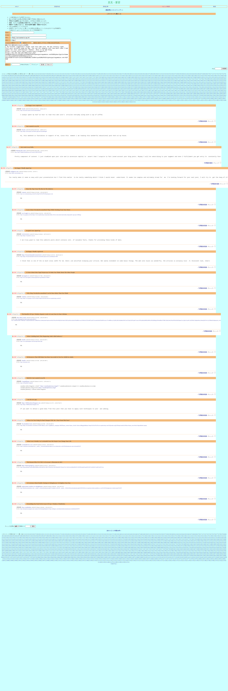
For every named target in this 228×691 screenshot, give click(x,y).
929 (106, 99)
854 (83, 97)
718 (83, 94)
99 (60, 79)
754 (202, 94)
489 (225, 87)
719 (86, 94)
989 (80, 100)
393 (132, 86)
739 (152, 94)
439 (59, 87)
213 (211, 81)
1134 (200, 104)
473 (172, 87)
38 (125, 77)
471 (165, 87)
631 (20, 92)
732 (129, 94)
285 (225, 82)
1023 (208, 100)
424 (10, 87)
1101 (71, 104)
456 (116, 87)
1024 (212, 100)
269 (172, 82)
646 (69, 92)
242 (83, 82)
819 (192, 95)
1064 (148, 102)
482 (202, 87)
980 (50, 100)
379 (86, 86)
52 (162, 77)
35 (117, 77)
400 (155, 86)
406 (175, 86)
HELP (16, 6)
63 (190, 77)
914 (56, 99)
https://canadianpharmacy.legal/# (49, 393)
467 (152, 87)
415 (205, 86)
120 (129, 79)
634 (30, 92)
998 (109, 100)
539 (165, 89)
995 (99, 100)
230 (43, 82)
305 (66, 84)
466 (149, 87)
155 (20, 81)
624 (221, 91)
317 (106, 84)
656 (102, 92)
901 (13, 99)
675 (165, 92)
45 (143, 77)
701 (26, 94)
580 (76, 91)
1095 (47, 104)
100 (63, 79)
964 (221, 99)
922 (83, 99)
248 (102, 82)
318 (109, 84)
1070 (171, 102)
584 (89, 91)
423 (7, 87)
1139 (220, 104)
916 (63, 99)
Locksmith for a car (27, 453)
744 (168, 94)
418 (215, 86)
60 (183, 77)
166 (56, 81)
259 (139, 82)
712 (63, 94)
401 (159, 86)
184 (116, 81)
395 (139, 86)
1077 (199, 102)
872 (142, 97)
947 (165, 99)
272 (182, 82)
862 (109, 97)
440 (63, 87)
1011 (160, 100)
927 (99, 99)
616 (195, 91)
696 (10, 94)
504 (50, 89)
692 (221, 92)
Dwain (23, 133)
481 (198, 87)
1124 (161, 104)
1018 (188, 100)
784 (76, 95)
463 (139, 87)
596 (129, 91)
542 (175, 89)
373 (66, 86)
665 (132, 92)
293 (26, 84)
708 (50, 94)
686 (202, 92)
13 (59, 77)
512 (76, 89)
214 (215, 81)
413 (198, 86)
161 (40, 81)
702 (30, 94)
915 (59, 99)
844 (50, 97)
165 (53, 81)
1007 (144, 100)
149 (225, 79)
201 (172, 81)
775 (46, 95)
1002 (124, 100)
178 (96, 81)
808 (155, 95)
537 (159, 89)
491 (7, 89)
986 (70, 100)
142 (202, 79)
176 (89, 81)
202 (175, 81)
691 (218, 92)
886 (188, 97)
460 (129, 87)
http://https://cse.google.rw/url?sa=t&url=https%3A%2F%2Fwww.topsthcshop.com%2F (40, 304)
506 (56, 89)
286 (3, 84)
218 (3, 82)
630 (16, 92)
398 (149, 86)
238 (69, 82)
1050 (92, 102)
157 (26, 81)
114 (109, 79)
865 (119, 97)
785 (79, 95)
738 (149, 94)
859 (99, 97)
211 (205, 81)
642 (56, 92)
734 (135, 94)
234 (56, 82)
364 (36, 86)
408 (182, 86)
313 (92, 84)
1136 (208, 104)
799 (126, 95)
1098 (59, 104)
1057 (120, 102)
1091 (31, 104)
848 (63, 97)
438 (56, 87)
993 (93, 100)
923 (86, 99)
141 (198, 79)
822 (202, 95)
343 (192, 84)
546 (188, 89)
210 (202, 81)
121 (132, 79)
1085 (7, 104)
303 (59, 84)
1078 (203, 102)
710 (56, 94)
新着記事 (105, 6)
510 (69, 89)
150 (3, 81)
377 (79, 86)
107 (87, 79)
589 (106, 91)
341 (185, 84)
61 (185, 77)
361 (26, 86)
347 (205, 84)
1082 (219, 102)
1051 (96, 102)
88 (31, 79)
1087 (15, 104)
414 (202, 86)
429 (26, 87)
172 (76, 81)
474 (175, 87)
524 (116, 89)
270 (175, 82)
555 (218, 89)
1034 (28, 102)
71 (211, 77)
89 (34, 79)
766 (16, 95)
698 (16, 94)
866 (122, 97)
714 (69, 94)
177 (92, 81)
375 (73, 86)
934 (122, 99)
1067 (159, 102)
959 (205, 99)
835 (20, 97)
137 (185, 79)
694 (3, 94)
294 (30, 84)
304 (63, 84)
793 (106, 95)
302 (56, 84)
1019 (192, 100)
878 (162, 97)
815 (178, 95)
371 (59, 86)
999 (113, 100)
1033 (24, 102)
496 (23, 89)
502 (43, 89)
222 (16, 82)
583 (86, 91)
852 (76, 97)
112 (103, 79)
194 (149, 81)
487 (218, 87)
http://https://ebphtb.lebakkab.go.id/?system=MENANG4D (28, 156)
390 (122, 86)
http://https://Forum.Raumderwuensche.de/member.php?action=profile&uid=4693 (39, 262)
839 (33, 97)
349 (211, 84)
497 (26, 89)
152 (10, 81)
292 (23, 84)
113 (106, 79)
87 (29, 79)
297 (40, 84)
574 (56, 91)
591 (112, 91)
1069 (167, 102)
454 (109, 87)
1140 (224, 104)
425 (13, 87)
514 (83, 89)
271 (178, 82)
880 (168, 97)
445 (79, 87)
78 (5, 79)
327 (139, 84)
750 (188, 94)
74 (219, 77)
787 (86, 95)
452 (102, 87)
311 (86, 84)
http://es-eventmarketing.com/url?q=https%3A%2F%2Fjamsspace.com (36, 198)
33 (112, 77)
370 (56, 86)
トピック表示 (166, 6)
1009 (152, 100)
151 (7, 81)
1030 (12, 102)
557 (225, 89)
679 (178, 92)
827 (218, 95)
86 (26, 79)
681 (185, 92)
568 (36, 91)
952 (182, 99)
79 (8, 79)
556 (221, 89)
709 (53, 94)
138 (188, 79)
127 (152, 79)
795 (112, 95)
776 (50, 95)
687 (205, 92)
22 (83, 77)
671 (152, 92)
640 (50, 92)
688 (208, 92)
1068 (163, 102)
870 (135, 97)
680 (182, 92)
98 (58, 79)
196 (155, 81)
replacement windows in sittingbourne (32, 495)
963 (218, 99)
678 (175, 92)
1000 (116, 100)
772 (36, 95)
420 (221, 86)
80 (10, 79)
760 (221, 94)
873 (145, 97)
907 (33, 99)
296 (36, 84)
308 (76, 84)
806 (149, 95)
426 (16, 87)
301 (53, 84)
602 (149, 91)
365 (40, 86)
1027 (224, 100)
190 (135, 81)
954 (188, 99)
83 (18, 79)
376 (76, 86)
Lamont (24, 197)
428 (23, 87)
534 (149, 89)
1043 (64, 102)
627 (7, 92)
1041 (56, 102)
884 (182, 97)
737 (145, 94)
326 (135, 84)
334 (162, 84)
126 (149, 79)
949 (172, 99)
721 (92, 94)
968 (10, 100)
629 (13, 92)
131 (165, 79)
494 (16, 89)
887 (192, 97)
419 (218, 86)
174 (83, 81)
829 (225, 95)
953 (185, 99)
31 (107, 77)
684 (195, 92)
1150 (129, 105)
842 (43, 97)
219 (7, 82)
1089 (23, 104)
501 (40, 89)
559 (7, 91)
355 (7, 86)
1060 (132, 102)
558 (3, 91)
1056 (116, 102)
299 (46, 84)
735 (139, 94)
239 (73, 82)
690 (215, 92)
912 (50, 99)
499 (33, 89)
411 (192, 86)
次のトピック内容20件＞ (114, 540)
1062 (140, 102)
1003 (128, 100)
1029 (8, 102)
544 (182, 89)
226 (30, 82)
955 (192, 99)
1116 (130, 104)
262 (149, 82)
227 (33, 82)
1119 (141, 104)
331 (152, 84)
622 (215, 91)
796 (116, 95)
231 (46, 82)
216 (221, 81)
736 (142, 94)
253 (119, 82)
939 (139, 99)
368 (50, 86)
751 (192, 94)
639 (46, 92)
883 (178, 97)
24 (88, 77)
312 (89, 84)
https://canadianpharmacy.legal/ (47, 395)
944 (155, 99)
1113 (118, 104)
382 (96, 86)
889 (198, 97)
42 (135, 77)
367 (46, 86)
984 (63, 100)
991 (86, 100)
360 (23, 86)
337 (172, 84)
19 (75, 77)
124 (142, 79)
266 (162, 82)
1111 (110, 104)
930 (109, 99)
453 (106, 87)
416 (208, 86)
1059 (128, 102)
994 (96, 100)
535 (152, 89)
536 (155, 89)
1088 (19, 104)
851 (73, 97)
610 (175, 91)
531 (139, 89)
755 (205, 94)
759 (218, 94)
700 (23, 94)
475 (178, 87)
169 (66, 81)
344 (195, 84)
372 (63, 86)
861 (106, 97)
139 (192, 79)
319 (112, 84)
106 (83, 79)
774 (43, 95)
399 (152, 86)
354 (3, 86)
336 (168, 84)
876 (155, 97)
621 (211, 91)
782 (69, 95)
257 (132, 82)
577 (66, 91)
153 (13, 81)
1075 (191, 102)
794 (109, 95)
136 (182, 79)
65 (196, 77)
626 (3, 92)
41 (133, 77)
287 (7, 84)
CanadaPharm (25, 389)
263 (152, 82)
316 (102, 84)
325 (132, 84)
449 (92, 87)
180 (102, 81)
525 (119, 89)
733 (132, 94)
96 (52, 79)
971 (20, 100)
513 (79, 89)
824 (208, 95)
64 (193, 77)
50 (156, 77)
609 (172, 91)
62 (188, 77)
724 (102, 94)
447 (86, 87)
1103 (79, 104)
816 (182, 95)
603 (152, 91)
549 (198, 89)
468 (155, 87)
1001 (120, 100)
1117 (134, 104)
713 (66, 94)
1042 (60, 102)
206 (188, 81)
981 (53, 100)
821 (198, 95)
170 (69, 81)
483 (205, 87)
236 (63, 82)
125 (146, 79)
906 (30, 99)
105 (80, 79)
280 (208, 82)
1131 (189, 104)
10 (52, 77)
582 (83, 91)
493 (13, 89)
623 (218, 91)
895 (218, 97)
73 (217, 77)
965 (225, 99)
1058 (124, 102)
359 (20, 86)
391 (126, 86)
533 (145, 89)
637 (40, 92)
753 (198, 94)
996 (103, 100)
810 (162, 95)
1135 (204, 104)
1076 (195, 102)
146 (215, 79)
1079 (207, 102)
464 (142, 87)
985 (66, 100)
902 (16, 99)
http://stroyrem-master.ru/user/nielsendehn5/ (30, 114)
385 (106, 86)
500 (36, 89)
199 (165, 81)
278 (202, 82)
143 (205, 79)
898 (3, 99)
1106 (91, 104)
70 (209, 77)
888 (195, 97)
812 (168, 95)
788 (89, 95)
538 (162, 89)
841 (40, 97)
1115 (126, 104)
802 (135, 95)
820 (195, 95)
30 (104, 77)
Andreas (24, 303)
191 (139, 81)
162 (43, 81)
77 (2, 79)
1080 (211, 102)
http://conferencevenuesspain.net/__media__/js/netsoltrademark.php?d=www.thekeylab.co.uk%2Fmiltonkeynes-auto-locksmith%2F (50, 454)
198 (162, 81)
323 (126, 84)
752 (195, 94)
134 (175, 79)
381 (92, 86)
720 (89, 94)
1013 (168, 100)
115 (113, 79)
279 (205, 82)
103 (73, 79)
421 (225, 86)
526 (122, 89)
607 (165, 91)
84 (21, 79)
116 (116, 79)
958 (202, 99)
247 (99, 82)
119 (126, 79)
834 (16, 97)
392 (129, 86)
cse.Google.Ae (26, 218)
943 (152, 99)
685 (198, 92)
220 (10, 82)
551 (205, 89)
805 (145, 95)
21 (80, 77)
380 (89, 86)
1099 (63, 104)
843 (46, 97)
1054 (108, 102)
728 (116, 94)
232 (50, 82)
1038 (44, 102)
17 (70, 77)
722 (96, 94)
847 (59, 97)
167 (59, 81)
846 (56, 97)
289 (13, 84)
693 (225, 92)
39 (128, 77)
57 (175, 77)
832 (10, 97)
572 (50, 91)
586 (96, 91)
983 (60, 100)
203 (178, 81)
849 (66, 97)
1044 (68, 102)
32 (109, 77)
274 (188, 82)
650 (83, 92)
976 (37, 100)
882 (175, 97)
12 (57, 77)
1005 (136, 100)
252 (116, 82)
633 (26, 92)
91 (39, 79)
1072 (179, 102)
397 (145, 86)
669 (145, 92)
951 (178, 99)
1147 (118, 105)
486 (215, 87)
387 (112, 86)
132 (169, 79)
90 (37, 79)
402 (162, 86)
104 (77, 79)
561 (13, 91)
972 (23, 100)
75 (222, 77)
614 (188, 91)
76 (225, 77)
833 (13, 97)
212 (208, 81)
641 (53, 92)
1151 (133, 105)
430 (30, 87)
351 (218, 84)
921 (79, 99)
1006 (140, 100)
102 (70, 79)
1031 (16, 102)
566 (30, 91)
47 (149, 77)
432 (36, 87)
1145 (110, 105)
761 (225, 94)
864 (116, 97)
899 (7, 99)
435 (46, 87)
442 (69, 87)
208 (195, 81)
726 (109, 94)
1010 (156, 100)
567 (33, 91)
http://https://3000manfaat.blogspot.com (29, 412)
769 (26, 95)
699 (20, 94)
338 (175, 84)
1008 (148, 100)
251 (112, 82)
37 (122, 77)
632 (23, 92)
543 (178, 89)
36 (120, 77)
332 (155, 84)
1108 (99, 104)
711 (59, 94)
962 (215, 99)
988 (76, 100)
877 (159, 97)
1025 (216, 100)
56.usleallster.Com (27, 432)
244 (89, 82)
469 (159, 87)
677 (172, 92)
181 (106, 81)
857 (92, 97)
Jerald (23, 112)
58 (177, 77)
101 (67, 79)
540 (168, 89)
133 (172, 79)
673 (159, 92)
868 (129, 97)
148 (222, 79)
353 (225, 84)
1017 (184, 100)
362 (30, 86)
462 (135, 87)
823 (205, 95)
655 (99, 92)
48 (151, 77)
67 (201, 77)
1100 (67, 104)
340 (182, 84)
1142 (98, 105)
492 (10, 89)
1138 (216, 104)
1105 (87, 104)
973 (27, 100)
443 (73, 87)
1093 (39, 104)
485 (211, 87)
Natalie (24, 368)
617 (198, 91)
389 (119, 86)
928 (102, 99)
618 (202, 91)
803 (139, 95)
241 (79, 82)
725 (106, 94)
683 (192, 92)
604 (155, 91)
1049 (88, 102)
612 (182, 91)
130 (162, 79)
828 (221, 95)
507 (59, 89)
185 (119, 81)
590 (109, 91)
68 (204, 77)
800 (129, 95)
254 (122, 82)
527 (126, 89)
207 (192, 81)
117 (119, 79)
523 (112, 89)
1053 (104, 102)
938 (135, 99)
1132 (192, 104)
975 (33, 100)
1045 (72, 102)
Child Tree (114, 573)
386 (109, 86)
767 (20, 95)
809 (159, 95)
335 (165, 84)
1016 (180, 100)
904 (23, 99)
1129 (181, 104)
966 (4, 100)
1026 (220, 100)
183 (112, 81)
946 (162, 99)
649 (79, 92)
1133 (196, 104)
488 (221, 87)
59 (180, 77)
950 (175, 99)
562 (16, 91)
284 (221, 82)
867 (126, 97)
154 (16, 81)
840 (36, 97)
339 (178, 84)
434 (43, 87)
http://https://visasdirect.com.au (27, 241)
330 (149, 84)
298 (43, 84)
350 (215, 84)
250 (109, 82)
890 (202, 97)
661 (119, 92)
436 (50, 87)
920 (76, 99)
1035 (32, 102)
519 (99, 89)
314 (96, 84)
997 (106, 100)
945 (159, 99)
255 (126, 82)
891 (205, 97)
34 (114, 77)
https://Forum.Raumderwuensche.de (32, 260)
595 (126, 91)
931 (112, 99)
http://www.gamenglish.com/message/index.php (31, 348)
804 (142, 95)
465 (145, 87)
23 (86, 77)
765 (13, 95)
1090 (27, 104)
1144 (106, 105)
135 (179, 79)
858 (96, 97)
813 (172, 95)
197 (159, 81)
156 (23, 81)
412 (195, 86)
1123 (157, 104)
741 (159, 94)
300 (50, 84)
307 (73, 84)
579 (73, 91)
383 (99, 86)
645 (66, 92)
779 (59, 95)
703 (33, 94)
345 (198, 84)
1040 (52, 102)
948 (168, 99)
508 (63, 89)
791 (99, 95)
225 (26, 82)
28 (99, 77)
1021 (200, 100)
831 (7, 97)
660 (116, 92)
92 (42, 79)
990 (83, 100)
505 (53, 89)
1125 (165, 104)
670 (149, 92)
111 (100, 79)
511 (73, 89)
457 (119, 87)
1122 (153, 104)
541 (172, 89)
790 (96, 95)
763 (7, 95)
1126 (169, 104)
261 (145, 82)
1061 (136, 102)
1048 (84, 102)
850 (69, 97)
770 (30, 95)
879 (165, 97)
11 (54, 77)
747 (178, 94)
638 (43, 92)
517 (92, 89)
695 (7, 94)
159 (33, 81)
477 (185, 87)
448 (89, 87)
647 (73, 92)
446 (83, 87)
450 (96, 87)
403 (165, 86)
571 (46, 91)
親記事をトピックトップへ (114, 10)
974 (30, 100)
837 (26, 97)
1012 (164, 100)
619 (205, 91)
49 (154, 77)
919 (73, 99)
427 (20, 87)
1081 (215, 102)
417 (211, 86)
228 (36, 82)
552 (208, 89)
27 (96, 77)
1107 (95, 104)
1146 (114, 105)
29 (101, 77)
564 (23, 91)
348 (208, 84)
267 (165, 82)
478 (188, 87)
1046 (76, 102)
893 (211, 97)
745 (172, 94)
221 (13, 82)
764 (10, 95)
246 (96, 82)
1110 (106, 104)
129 (159, 79)
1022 (204, 100)
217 (225, 81)
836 (23, 97)
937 (132, 99)
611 (178, 91)
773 (40, 95)
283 (218, 82)
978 (43, 100)
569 (40, 91)
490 (3, 89)
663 (126, 92)
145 (212, 79)
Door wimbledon (26, 516)
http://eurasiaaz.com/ (25, 369)
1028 (4, 102)
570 (43, 91)
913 (53, 99)
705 (40, 94)
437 (53, 87)
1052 (100, 102)
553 (211, 89)
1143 (102, 105)
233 (53, 82)
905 (26, 99)
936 (129, 99)
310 (83, 84)
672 (155, 92)
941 (145, 99)
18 (73, 77)
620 (208, 91)
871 (139, 97)
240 (76, 82)
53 (164, 77)
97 (55, 79)
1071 (175, 102)
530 (135, 89)
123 (139, 79)
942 (149, 99)
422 (3, 87)
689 (211, 92)
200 (168, 81)
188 (129, 81)
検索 (214, 6)
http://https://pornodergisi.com (16, 177)
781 (66, 95)
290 (16, 84)
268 (168, 82)
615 (192, 91)
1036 (36, 102)
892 (208, 97)
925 (92, 99)
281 (211, 82)
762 (3, 95)
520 (102, 89)
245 (92, 82)
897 (225, 97)
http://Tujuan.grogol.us (28, 474)
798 (122, 95)
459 (126, 87)
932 (116, 99)
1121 (149, 104)
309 (79, 84)
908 (36, 99)
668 (142, 92)
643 (59, 92)
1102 (75, 104)
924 (89, 99)
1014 (172, 100)
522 (109, 89)
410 (188, 86)
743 (165, 94)
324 (129, 84)
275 (192, 82)
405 (172, 86)
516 (89, 89)
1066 (155, 102)
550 (202, 89)
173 (79, 81)
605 (159, 91)
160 (36, 81)
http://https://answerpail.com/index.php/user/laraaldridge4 (33, 135)
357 (13, 86)
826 (215, 95)
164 (50, 81)
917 (66, 99)
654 (96, 92)
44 (141, 77)
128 (155, 79)
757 (211, 94)
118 (122, 79)
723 (99, 94)
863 (112, 97)
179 (99, 81)
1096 (51, 104)
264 (155, 82)
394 (135, 86)
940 (142, 99)
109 (93, 79)
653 (92, 92)
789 (92, 95)
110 (96, 79)
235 (59, 82)
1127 (173, 104)
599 (139, 91)
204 (182, 81)
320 (116, 84)
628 (10, 92)
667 (139, 92)
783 (73, 95)
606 (162, 91)
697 (13, 94)
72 (214, 77)
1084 (3, 104)
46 (146, 77)
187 (126, 81)
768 (23, 95)
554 (215, 89)
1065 (151, 102)
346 (202, 84)
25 (91, 77)
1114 (122, 104)
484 (208, 87)
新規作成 (57, 6)
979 (47, 100)
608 (168, 91)
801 (132, 95)
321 (119, 84)
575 (59, 91)
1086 (11, 104)
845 (53, 97)
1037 (40, 102)
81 (13, 79)
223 (20, 82)
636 (36, 92)
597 (132, 91)
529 (132, 89)
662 (122, 92)
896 (221, 97)
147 (218, 79)
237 (66, 82)
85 (23, 79)
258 (135, 82)
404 (168, 86)
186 (122, 81)
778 (56, 95)
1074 (187, 102)
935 (126, 99)
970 (17, 100)
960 (208, 99)
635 (33, 92)
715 (73, 94)
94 (47, 79)
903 (20, 99)
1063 (144, 102)
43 (138, 77)
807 (152, 95)
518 (96, 89)
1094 (43, 104)
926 (96, 99)
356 (10, 86)
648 (76, 92)
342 (188, 84)
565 (26, 91)
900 (10, 99)
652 (89, 92)
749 (185, 94)
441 (66, 87)
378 (83, 86)
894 (215, 97)
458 (122, 87)
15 (65, 77)
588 (102, 91)
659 (112, 92)
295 (33, 84)
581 (79, 91)
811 (165, 95)
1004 (132, 100)
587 (99, 91)
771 (33, 95)
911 (46, 99)
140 (195, 79)
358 (16, 86)
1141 (94, 105)
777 (53, 95)
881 (172, 97)
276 (195, 82)
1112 (114, 104)
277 (198, 82)
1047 (80, 102)
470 (162, 87)
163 (46, 81)
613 (185, 91)
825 (211, 95)
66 (198, 77)
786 (83, 95)
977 (40, 100)
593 (119, 91)
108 (90, 79)
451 (99, 87)
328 (142, 84)
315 (99, 84)
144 (208, 79)
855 (86, 97)
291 (20, 84)
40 (130, 77)
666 (135, 92)
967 (7, 100)
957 (198, 99)
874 (149, 97)
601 (145, 91)
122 (136, 79)
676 (168, 92)
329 (145, 84)
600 (142, 91)
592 (116, 91)
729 (119, 94)
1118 (138, 104)
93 (44, 79)
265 (159, 82)
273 (185, 82)
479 (192, 87)
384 (102, 86)
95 (50, 79)
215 (218, 81)
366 (43, 86)
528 (129, 89)
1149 (126, 105)
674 (162, 92)
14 (62, 77)
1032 (20, 102)
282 (215, 82)
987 (73, 100)
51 (159, 77)
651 (86, 92)
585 (92, 91)
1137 (212, 104)
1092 (35, 104)
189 (132, 81)
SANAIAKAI (25, 239)
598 (135, 91)
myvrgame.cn (25, 282)
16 (67, 77)
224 (23, 82)
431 (33, 87)
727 (112, 94)
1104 (83, 104)
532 (142, 89)
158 (30, 81)
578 (69, 91)
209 (198, 81)
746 (175, 94)
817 (185, 95)
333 (159, 84)
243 (86, 82)
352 (221, 84)
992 (90, 100)
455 (112, 87)
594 (122, 91)
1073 (183, 102)
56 (172, 77)
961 (211, 99)
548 (195, 89)
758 (215, 94)
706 (43, 94)
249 (106, 82)
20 (78, 77)
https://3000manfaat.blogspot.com (31, 410)
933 (119, 99)
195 (152, 81)
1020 (196, 100)
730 (122, 94)
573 (53, 91)
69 (206, 77)
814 (175, 95)
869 (132, 97)
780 (63, 95)
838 (30, 97)
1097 (55, 104)
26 (94, 77)
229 (40, 82)
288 (10, 84)
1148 (122, 105)
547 (192, 89)
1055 (112, 102)
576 (63, 91)
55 (169, 77)
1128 (177, 104)
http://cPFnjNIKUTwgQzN (26, 390)
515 (86, 89)
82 (16, 79)
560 (10, 91)
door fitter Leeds (21, 324)
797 (119, 95)
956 (195, 99)
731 (126, 94)
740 (155, 94)
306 (69, 84)
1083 (223, 102)
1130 (185, 104)
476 (182, 87)
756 (208, 94)
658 (109, 92)
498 (30, 89)
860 (102, 97)
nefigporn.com (14, 176)
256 (129, 82)
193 (145, 81)
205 (185, 81)
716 (76, 94)
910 (43, 99)
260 (142, 82)
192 (142, 81)
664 (129, 92)
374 (69, 86)
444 (76, 87)
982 (56, 100)
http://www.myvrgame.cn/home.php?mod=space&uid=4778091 (35, 283)
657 (106, 92)
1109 (103, 104)
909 (40, 99)
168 (63, 81)
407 (178, 86)
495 (20, 89)
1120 (145, 104)
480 (195, 87)
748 (182, 94)
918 (69, 99)
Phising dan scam (21, 155)
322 (122, 84)
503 (46, 89)
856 (89, 97)
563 (20, 91)
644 (63, 92)
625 (225, 91)
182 (109, 81)
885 (185, 97)
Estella (23, 346)
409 (185, 86)
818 (188, 95)
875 (152, 97)
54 (167, 77)
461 (132, 87)
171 (73, 81)
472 (168, 87)
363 (33, 86)
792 (102, 95)
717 (79, 94)
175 (86, 81)
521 (106, 89)
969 (14, 100)
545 (185, 89)
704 (36, 94)
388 (116, 86)
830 (3, 97)
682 (188, 92)
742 (162, 94)
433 (40, 87)
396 (142, 86)
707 (46, 94)
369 (53, 86)
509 (66, 89)
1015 (176, 100)
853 (79, 97)
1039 (48, 102)
